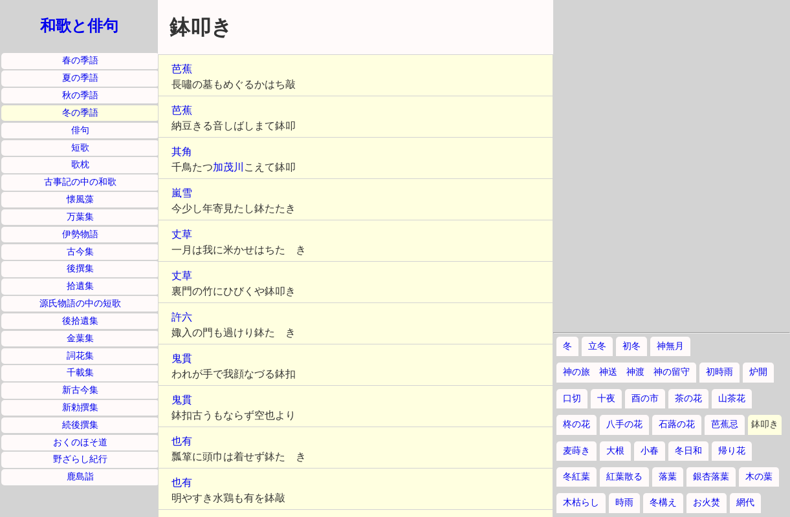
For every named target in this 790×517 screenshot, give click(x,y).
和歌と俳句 (79, 25)
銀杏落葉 (711, 476)
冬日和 (688, 451)
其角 (181, 151)
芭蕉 (181, 68)
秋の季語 (80, 95)
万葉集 (80, 217)
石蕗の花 (677, 424)
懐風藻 (80, 199)
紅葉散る (624, 476)
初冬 (631, 346)
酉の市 (645, 398)
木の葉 (759, 476)
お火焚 (706, 502)
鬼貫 (181, 358)
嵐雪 (181, 192)
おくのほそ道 (80, 442)
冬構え (663, 502)
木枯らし (581, 502)
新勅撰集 (80, 407)
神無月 (670, 346)
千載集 (80, 372)
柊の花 (576, 424)
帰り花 (731, 451)
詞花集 (80, 356)
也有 (181, 441)
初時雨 (719, 372)
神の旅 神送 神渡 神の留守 (626, 372)
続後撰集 (80, 425)
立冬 (597, 346)
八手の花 (624, 424)
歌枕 (80, 164)
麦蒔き (576, 451)
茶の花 (688, 398)
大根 (615, 451)
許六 (181, 316)
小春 (650, 451)
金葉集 (80, 338)
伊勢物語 (80, 234)
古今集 (80, 252)
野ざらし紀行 (80, 459)
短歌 (80, 148)
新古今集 (80, 390)
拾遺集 (80, 286)
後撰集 (80, 268)
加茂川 (228, 167)
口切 (572, 398)
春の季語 (80, 60)
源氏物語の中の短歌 (80, 303)
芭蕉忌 (724, 424)
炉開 (758, 372)
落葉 (668, 476)
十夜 (606, 398)
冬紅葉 (576, 476)
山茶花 (731, 398)
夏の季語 (80, 78)
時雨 (624, 502)
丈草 (181, 234)
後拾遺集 (80, 321)
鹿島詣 (80, 476)
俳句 (80, 130)
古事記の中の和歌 (80, 182)
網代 (745, 502)
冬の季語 (80, 113)
